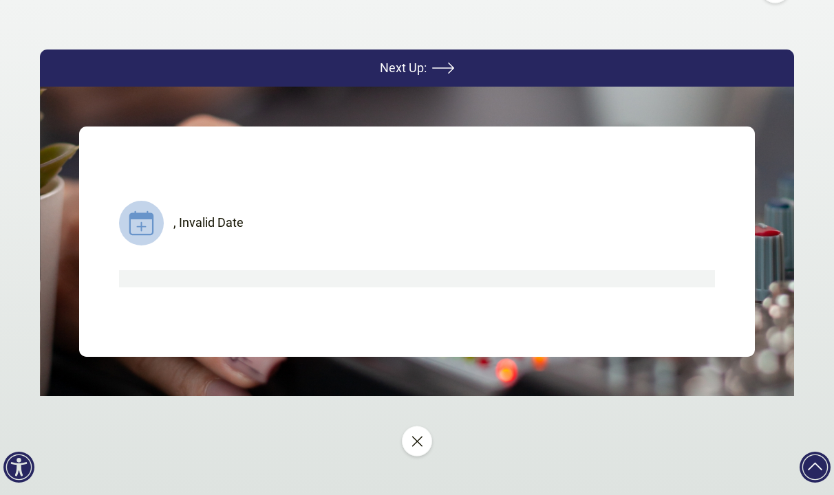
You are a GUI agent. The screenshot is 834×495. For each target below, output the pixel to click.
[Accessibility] (18, 467)
